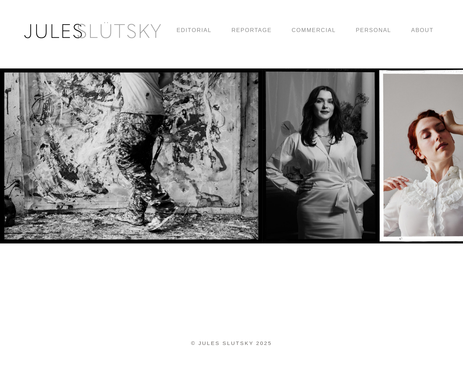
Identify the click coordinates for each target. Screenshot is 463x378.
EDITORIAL (194, 30)
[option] (320, 157)
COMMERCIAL (314, 30)
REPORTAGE (252, 30)
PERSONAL (373, 30)
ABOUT (422, 30)
